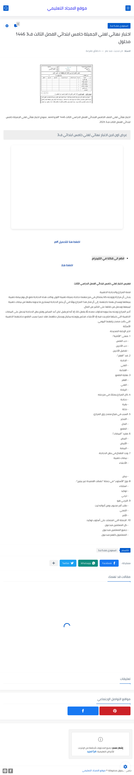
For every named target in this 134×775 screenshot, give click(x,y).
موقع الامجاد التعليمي (67, 8)
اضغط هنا (67, 265)
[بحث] (6, 8)
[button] (109, 563)
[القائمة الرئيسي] (128, 8)
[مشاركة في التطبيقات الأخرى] (53, 563)
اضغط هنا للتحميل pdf (67, 241)
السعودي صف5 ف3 (119, 26)
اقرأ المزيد (91, 751)
